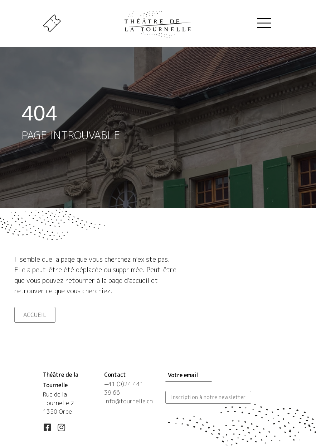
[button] (47, 427)
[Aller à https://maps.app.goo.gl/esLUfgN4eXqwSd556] (66, 394)
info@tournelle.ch (128, 401)
